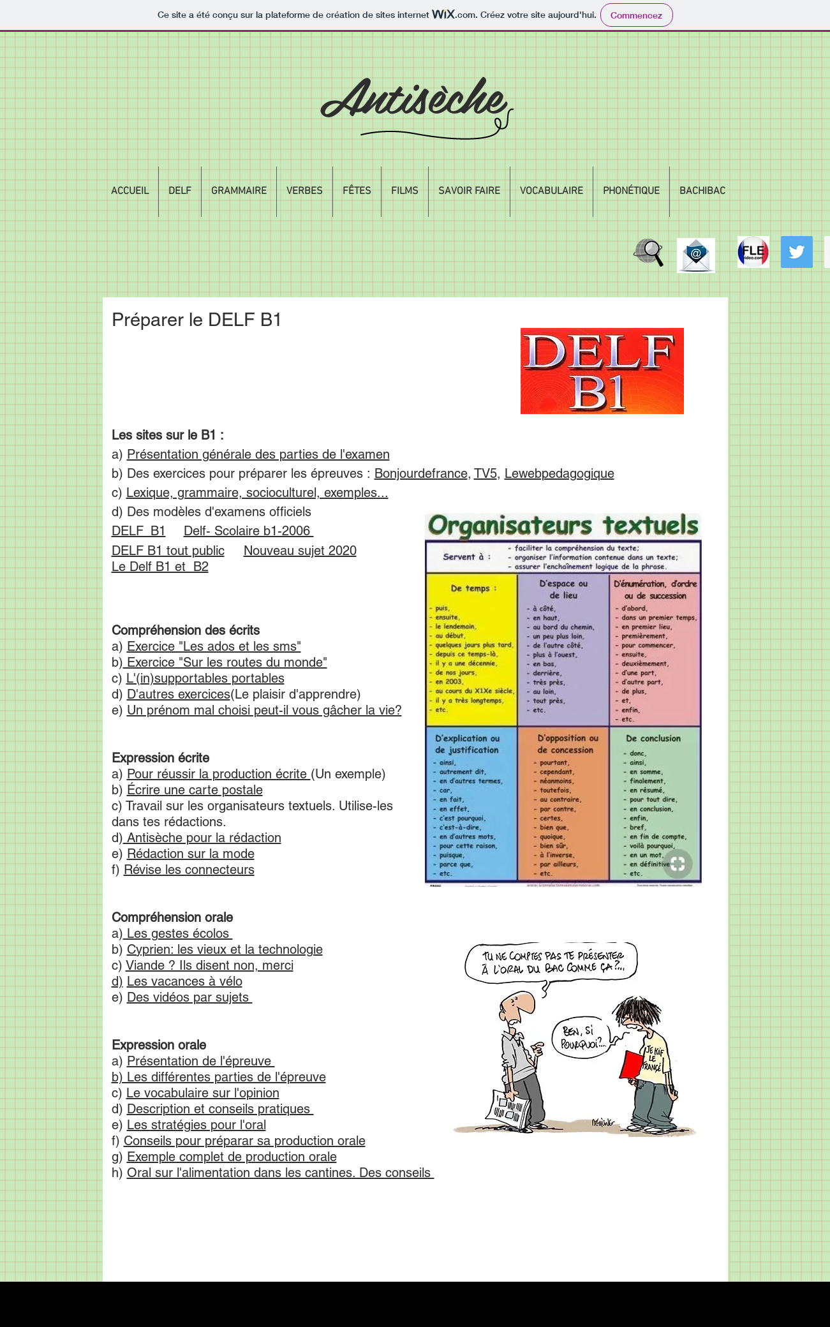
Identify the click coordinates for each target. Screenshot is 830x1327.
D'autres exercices (178, 694)
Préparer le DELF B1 (197, 319)
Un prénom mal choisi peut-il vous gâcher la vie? (264, 710)
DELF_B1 (139, 530)
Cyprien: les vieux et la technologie (225, 949)
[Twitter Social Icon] (797, 252)
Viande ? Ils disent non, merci (209, 965)
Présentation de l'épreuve (201, 1061)
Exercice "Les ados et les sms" (214, 646)
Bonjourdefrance (421, 473)
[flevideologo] (753, 252)
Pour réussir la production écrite (219, 774)
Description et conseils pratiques (220, 1108)
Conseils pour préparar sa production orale (245, 1140)
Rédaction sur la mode (191, 853)
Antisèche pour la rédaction (202, 837)
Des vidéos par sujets (190, 997)
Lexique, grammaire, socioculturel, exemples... (257, 492)
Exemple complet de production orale (232, 1156)
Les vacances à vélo (184, 981)
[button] (180, 192)
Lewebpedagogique (559, 473)
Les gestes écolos (178, 933)
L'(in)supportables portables (205, 678)
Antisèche (411, 93)
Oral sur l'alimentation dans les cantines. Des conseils (280, 1172)
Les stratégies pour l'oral (196, 1124)
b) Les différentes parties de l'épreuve (219, 1077)
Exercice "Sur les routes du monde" (225, 662)
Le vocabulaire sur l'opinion (202, 1093)
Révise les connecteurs (189, 869)
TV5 (485, 473)
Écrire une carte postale (195, 789)
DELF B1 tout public (168, 550)
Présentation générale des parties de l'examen (258, 454)
